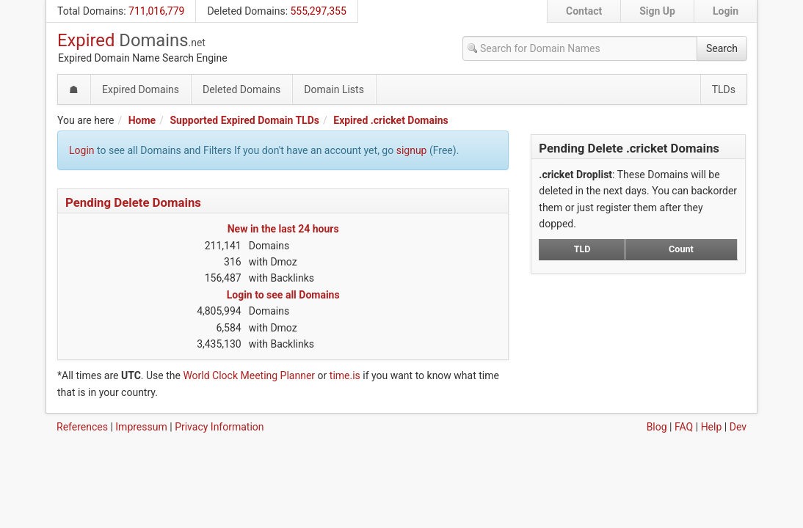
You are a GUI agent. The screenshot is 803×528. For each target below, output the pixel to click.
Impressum (141, 427)
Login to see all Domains (283, 295)
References (82, 427)
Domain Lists (334, 89)
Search (722, 48)
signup (411, 150)
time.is (345, 375)
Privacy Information (219, 427)
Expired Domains (140, 89)
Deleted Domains (246, 11)
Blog (657, 427)
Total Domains (90, 11)
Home (142, 120)
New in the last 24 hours (283, 229)
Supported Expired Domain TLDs (244, 120)
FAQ (684, 427)
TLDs (723, 89)
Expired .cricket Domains (390, 120)
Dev (738, 427)
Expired (131, 40)
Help (711, 427)
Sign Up (657, 11)
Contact (584, 11)
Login (725, 11)
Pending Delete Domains (133, 202)
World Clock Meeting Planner (249, 375)
